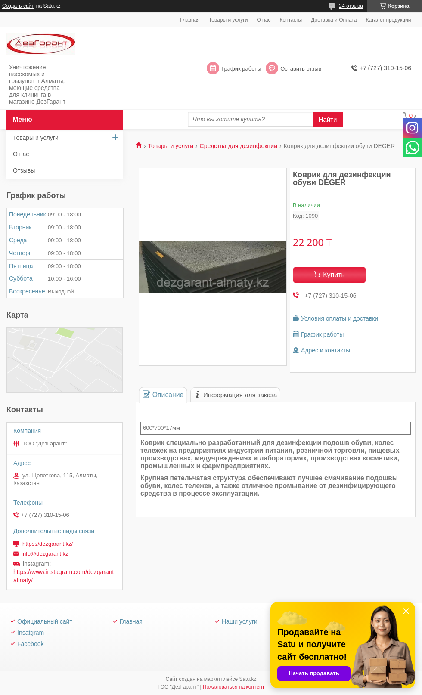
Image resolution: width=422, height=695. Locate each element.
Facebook (30, 643)
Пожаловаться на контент (233, 687)
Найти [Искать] (328, 119)
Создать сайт (18, 6)
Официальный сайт (44, 621)
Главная (190, 20)
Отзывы (24, 170)
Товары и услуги (228, 20)
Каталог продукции (388, 20)
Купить (334, 274)
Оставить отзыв (300, 68)
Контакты (290, 20)
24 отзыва (351, 6)
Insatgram (30, 632)
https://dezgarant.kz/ (47, 544)
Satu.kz (247, 679)
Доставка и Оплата (334, 20)
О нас (263, 20)
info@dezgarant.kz (45, 553)
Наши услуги (240, 621)
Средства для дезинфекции (238, 145)
